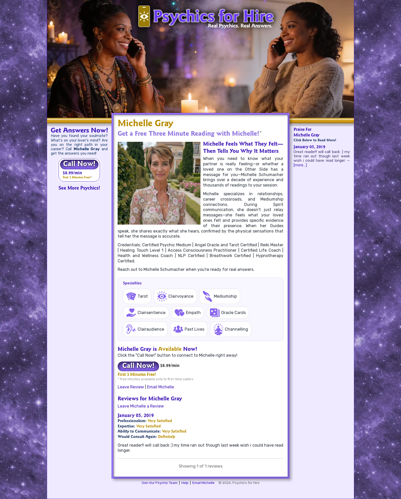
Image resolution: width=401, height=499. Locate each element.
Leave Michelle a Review (141, 406)
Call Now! (79, 164)
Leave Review (131, 387)
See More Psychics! (79, 188)
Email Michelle (160, 387)
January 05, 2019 (309, 147)
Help (184, 483)
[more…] (300, 165)
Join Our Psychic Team (159, 483)
